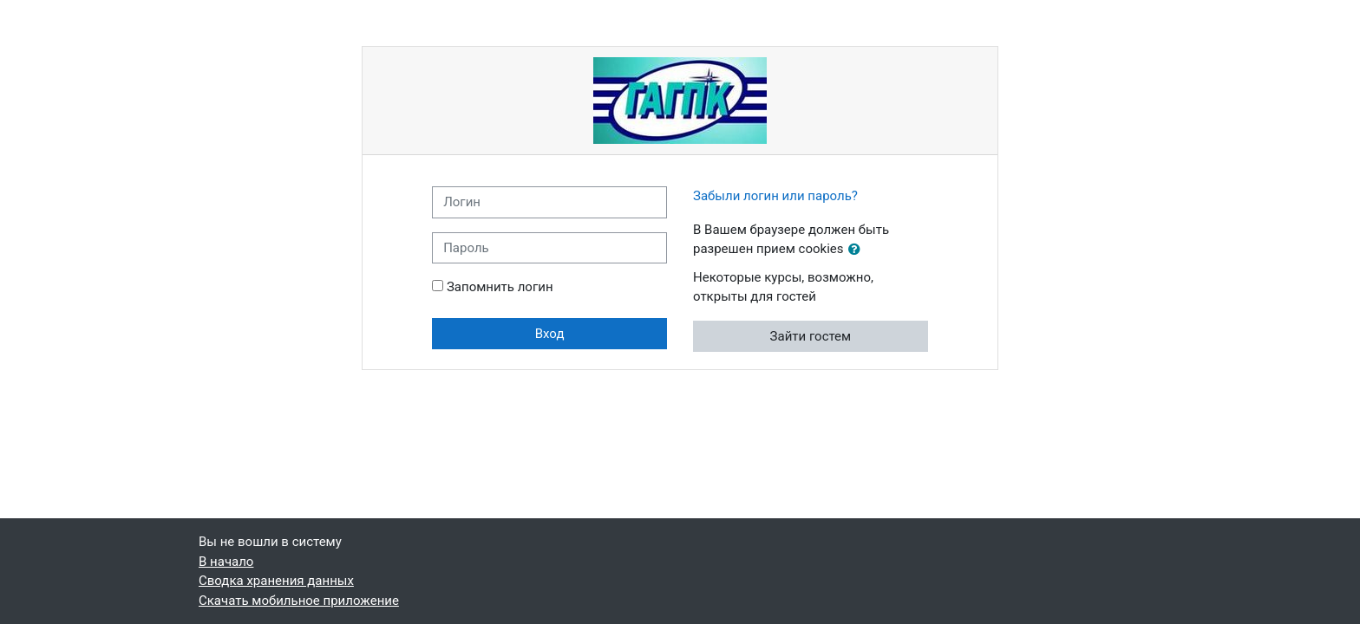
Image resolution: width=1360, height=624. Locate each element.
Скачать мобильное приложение (299, 600)
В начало (226, 561)
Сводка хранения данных (276, 580)
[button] (858, 250)
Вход (550, 333)
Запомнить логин (500, 287)
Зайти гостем (811, 336)
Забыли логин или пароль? (775, 196)
